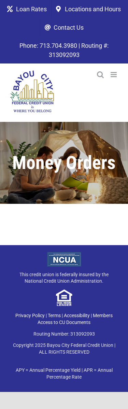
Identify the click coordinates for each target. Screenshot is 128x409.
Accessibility (77, 315)
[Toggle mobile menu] (114, 74)
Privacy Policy (30, 315)
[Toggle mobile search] (100, 74)
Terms (54, 315)
